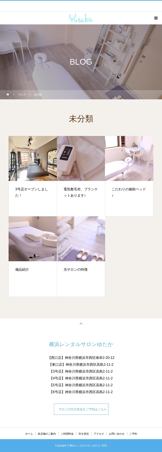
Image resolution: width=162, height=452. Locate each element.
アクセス (99, 433)
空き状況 (84, 433)
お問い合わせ (116, 433)
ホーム (29, 433)
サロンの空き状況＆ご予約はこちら (82, 409)
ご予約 (133, 433)
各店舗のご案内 (47, 433)
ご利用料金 (67, 433)
